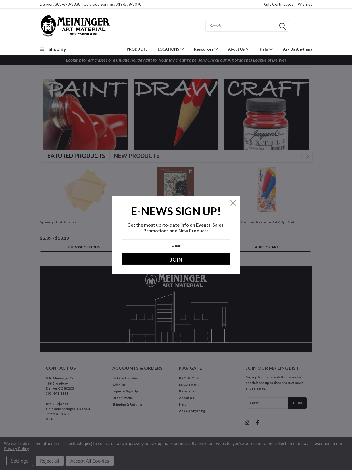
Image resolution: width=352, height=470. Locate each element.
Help (266, 49)
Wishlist (305, 4)
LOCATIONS (171, 49)
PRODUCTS (137, 49)
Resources (206, 49)
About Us (239, 49)
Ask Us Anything (298, 49)
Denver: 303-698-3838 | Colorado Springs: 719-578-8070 (90, 4)
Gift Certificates (278, 4)
